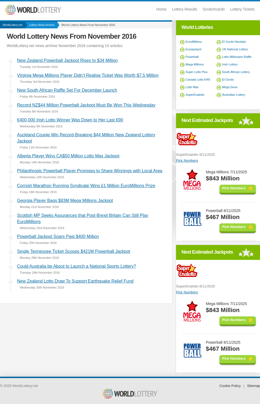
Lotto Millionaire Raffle (237, 56)
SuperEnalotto (195, 94)
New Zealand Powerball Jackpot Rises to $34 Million (67, 60)
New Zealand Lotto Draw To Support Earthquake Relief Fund (75, 281)
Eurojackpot (193, 49)
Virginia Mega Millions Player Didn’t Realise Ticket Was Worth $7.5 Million (88, 75)
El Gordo (228, 79)
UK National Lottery (235, 49)
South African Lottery (236, 72)
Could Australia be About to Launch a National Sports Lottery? (76, 266)
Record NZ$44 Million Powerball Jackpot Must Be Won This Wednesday (86, 105)
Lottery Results (184, 9)
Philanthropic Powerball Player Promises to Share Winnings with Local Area (89, 170)
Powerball (192, 56)
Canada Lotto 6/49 (198, 79)
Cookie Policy (230, 386)
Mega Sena (229, 87)
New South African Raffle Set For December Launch (67, 90)
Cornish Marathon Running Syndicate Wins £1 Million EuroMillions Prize (86, 185)
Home (161, 9)
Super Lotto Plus (196, 72)
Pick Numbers (187, 160)
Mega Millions (195, 64)
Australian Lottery (233, 94)
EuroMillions (194, 41)
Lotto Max (192, 87)
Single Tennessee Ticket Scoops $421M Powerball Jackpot (73, 251)
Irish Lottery (230, 64)
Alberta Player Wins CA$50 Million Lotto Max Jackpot (68, 156)
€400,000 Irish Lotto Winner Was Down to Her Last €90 (70, 120)
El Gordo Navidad (234, 41)
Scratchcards (214, 9)
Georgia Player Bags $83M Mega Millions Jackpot (65, 200)
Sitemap (253, 386)
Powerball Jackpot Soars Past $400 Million (58, 236)
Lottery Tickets (242, 9)
